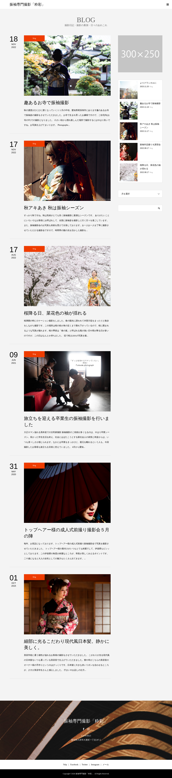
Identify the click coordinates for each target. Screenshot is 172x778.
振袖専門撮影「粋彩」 (27, 4)
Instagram (95, 765)
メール (106, 765)
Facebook (74, 765)
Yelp (65, 765)
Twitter (85, 765)
